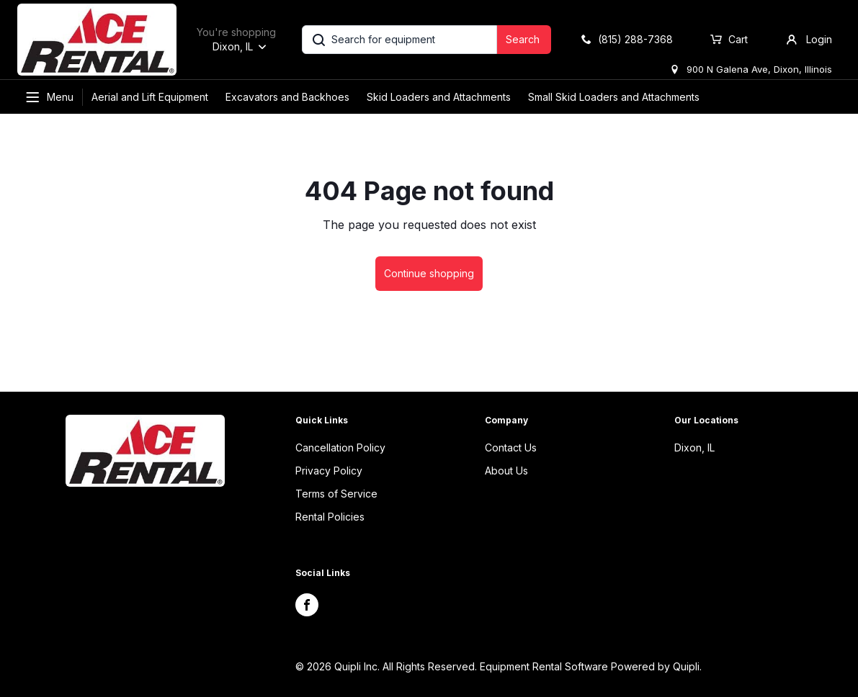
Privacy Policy (328, 470)
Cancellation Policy (340, 447)
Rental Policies (330, 517)
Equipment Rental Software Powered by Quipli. (591, 666)
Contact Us (511, 447)
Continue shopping (429, 273)
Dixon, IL (694, 447)
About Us (506, 470)
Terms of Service (336, 493)
